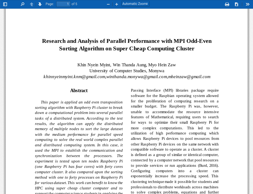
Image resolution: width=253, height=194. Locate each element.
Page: (50, 4)
